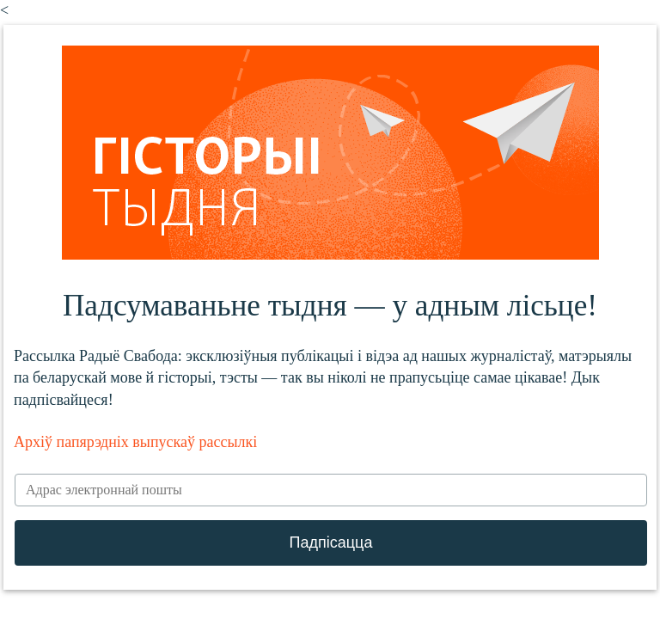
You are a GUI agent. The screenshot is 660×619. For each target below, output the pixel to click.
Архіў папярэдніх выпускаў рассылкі (135, 441)
